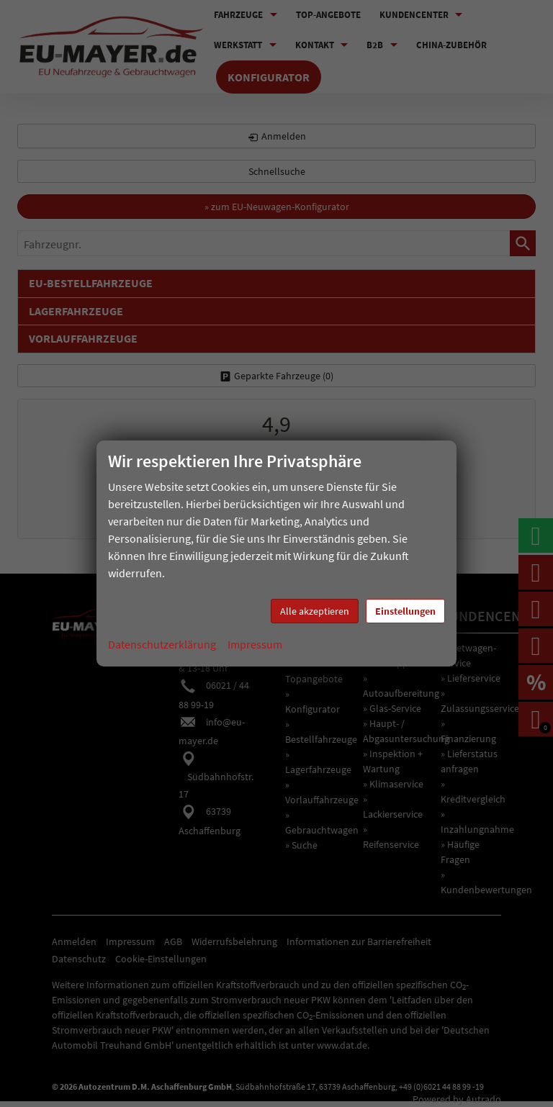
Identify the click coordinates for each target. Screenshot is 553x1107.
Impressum (255, 644)
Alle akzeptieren (314, 611)
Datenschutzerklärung (162, 644)
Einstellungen (405, 611)
